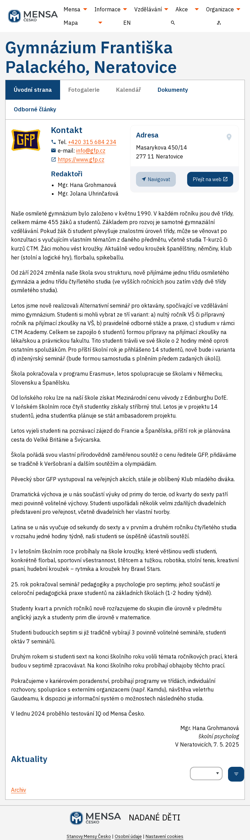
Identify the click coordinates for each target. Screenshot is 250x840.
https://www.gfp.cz (81, 159)
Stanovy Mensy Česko (89, 836)
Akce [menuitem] (181, 9)
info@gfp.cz (90, 150)
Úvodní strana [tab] (33, 89)
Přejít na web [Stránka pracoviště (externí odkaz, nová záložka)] (210, 179)
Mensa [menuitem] (72, 9)
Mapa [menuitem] (71, 22)
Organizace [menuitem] (220, 9)
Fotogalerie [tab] (84, 89)
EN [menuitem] (127, 22)
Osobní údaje (128, 836)
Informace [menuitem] (107, 9)
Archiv (18, 789)
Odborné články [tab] (35, 109)
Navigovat (155, 179)
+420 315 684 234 (92, 142)
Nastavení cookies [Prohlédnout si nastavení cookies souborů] (164, 836)
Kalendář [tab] (128, 89)
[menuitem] (173, 22)
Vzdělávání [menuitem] (148, 9)
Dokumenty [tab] (173, 89)
